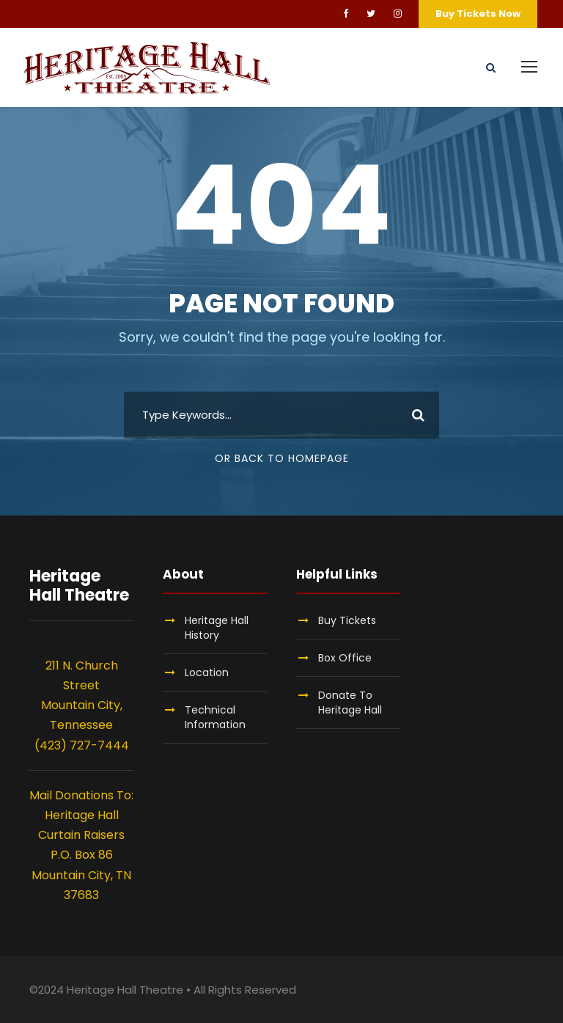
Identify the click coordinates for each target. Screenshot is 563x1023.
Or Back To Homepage (282, 458)
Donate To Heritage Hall (350, 702)
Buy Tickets (347, 620)
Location (207, 672)
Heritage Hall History (217, 627)
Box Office (345, 657)
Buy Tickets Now (477, 14)
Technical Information (215, 717)
